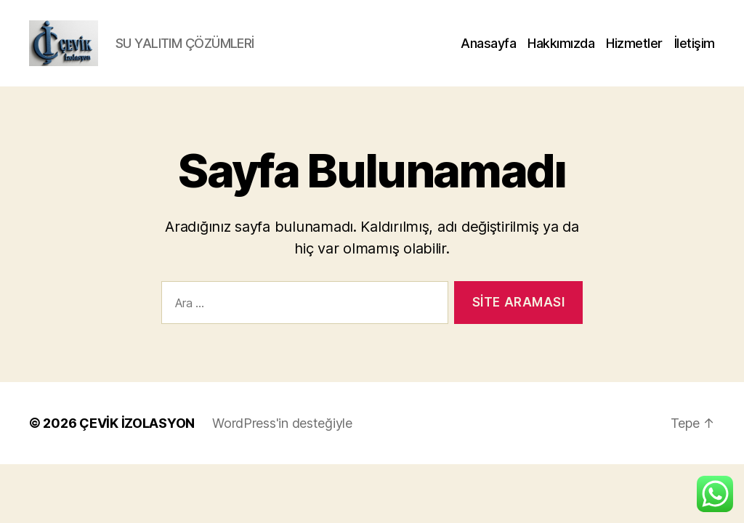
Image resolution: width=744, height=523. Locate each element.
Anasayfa (488, 52)
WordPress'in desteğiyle (282, 442)
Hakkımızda (560, 52)
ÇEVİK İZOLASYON (137, 442)
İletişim (694, 52)
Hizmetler (634, 52)
